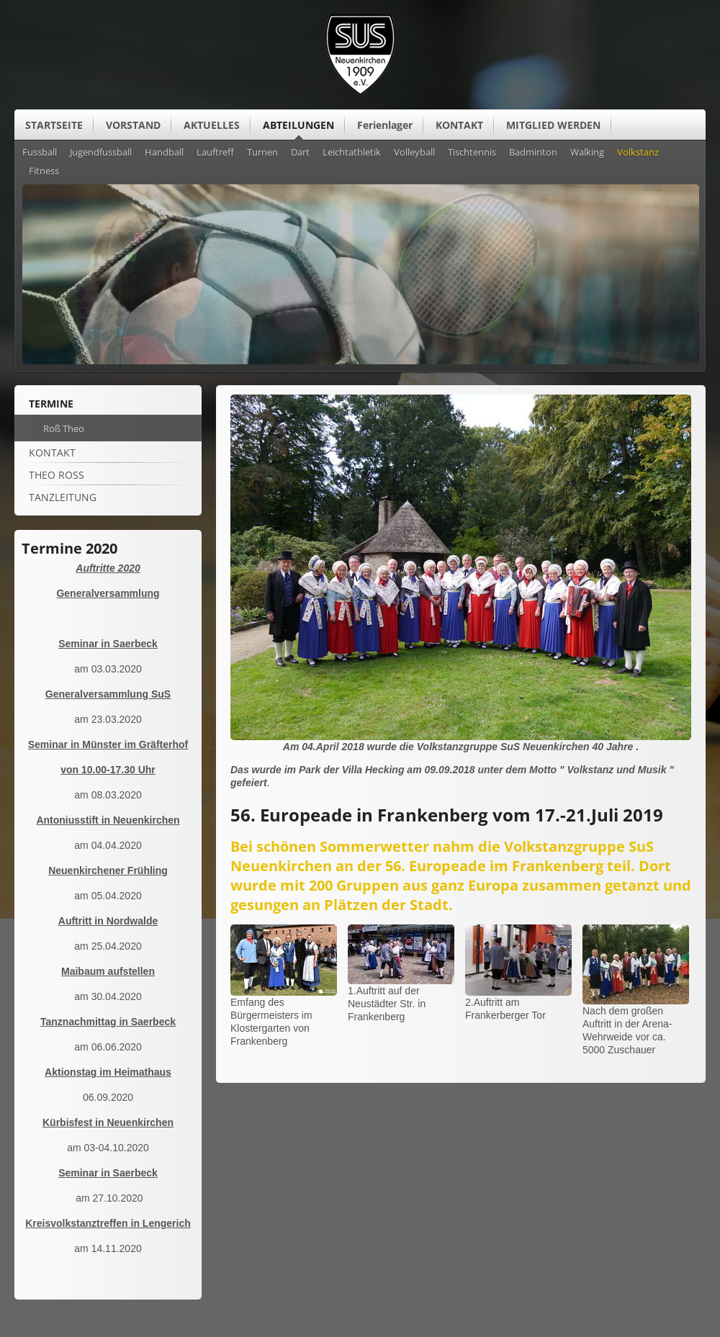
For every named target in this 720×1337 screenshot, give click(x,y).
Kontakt (52, 452)
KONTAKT (459, 125)
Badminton (533, 152)
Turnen (262, 152)
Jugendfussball (101, 152)
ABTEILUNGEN (298, 125)
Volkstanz (638, 152)
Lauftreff (215, 152)
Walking (587, 152)
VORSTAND (133, 125)
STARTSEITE (54, 125)
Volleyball (414, 152)
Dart (300, 152)
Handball (164, 152)
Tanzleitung (62, 497)
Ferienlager (385, 125)
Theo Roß (56, 475)
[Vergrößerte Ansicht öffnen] (460, 736)
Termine (51, 403)
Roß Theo (63, 428)
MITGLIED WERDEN (553, 125)
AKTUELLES (212, 125)
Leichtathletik (352, 152)
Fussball (39, 152)
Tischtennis (472, 152)
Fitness (44, 171)
